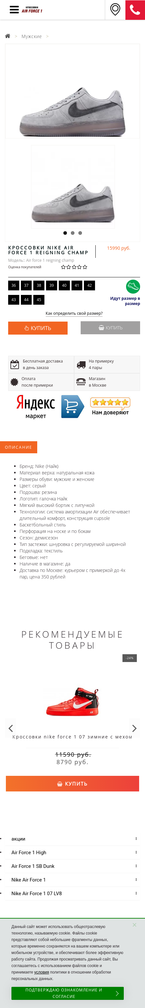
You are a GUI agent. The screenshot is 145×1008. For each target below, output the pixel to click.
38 (39, 285)
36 (13, 285)
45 (39, 299)
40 (64, 285)
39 (51, 285)
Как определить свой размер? (74, 313)
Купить (110, 328)
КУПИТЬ (41, 328)
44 (26, 299)
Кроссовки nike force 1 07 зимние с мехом (72, 737)
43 (13, 299)
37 (26, 285)
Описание (18, 447)
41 (77, 285)
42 (89, 285)
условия (41, 972)
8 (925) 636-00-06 (135, 10)
